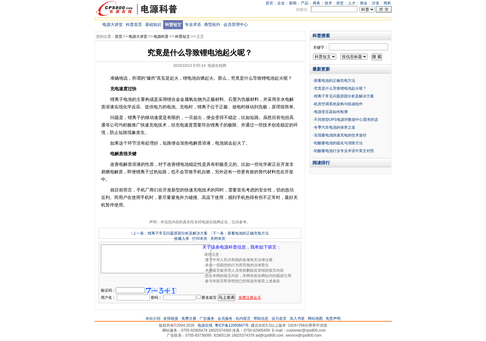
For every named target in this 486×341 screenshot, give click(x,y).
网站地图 (315, 318)
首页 (269, 3)
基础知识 (153, 24)
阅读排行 (321, 162)
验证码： (108, 290)
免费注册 (188, 318)
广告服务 (206, 318)
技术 (328, 3)
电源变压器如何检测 (331, 112)
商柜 (387, 3)
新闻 (293, 3)
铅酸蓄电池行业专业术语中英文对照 (344, 151)
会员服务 (225, 318)
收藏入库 (181, 238)
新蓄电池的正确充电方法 (334, 80)
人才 (352, 3)
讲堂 (340, 3)
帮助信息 (260, 318)
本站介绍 (152, 318)
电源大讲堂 (112, 24)
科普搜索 (321, 35)
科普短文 (173, 24)
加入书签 (297, 318)
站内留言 (243, 318)
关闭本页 (217, 238)
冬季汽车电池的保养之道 (334, 127)
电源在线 (205, 325)
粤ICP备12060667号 (232, 325)
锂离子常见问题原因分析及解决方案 (344, 96)
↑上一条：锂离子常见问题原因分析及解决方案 (169, 233)
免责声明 (333, 318)
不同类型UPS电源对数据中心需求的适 (346, 119)
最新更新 (321, 69)
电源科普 (161, 36)
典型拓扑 (212, 24)
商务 (316, 3)
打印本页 (199, 238)
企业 (281, 3)
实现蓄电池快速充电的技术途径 (340, 135)
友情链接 (170, 318)
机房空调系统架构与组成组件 (338, 104)
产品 (304, 3)
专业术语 (193, 24)
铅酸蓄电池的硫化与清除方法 (338, 143)
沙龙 (375, 3)
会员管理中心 (235, 24)
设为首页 (279, 318)
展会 (363, 3)
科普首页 (134, 24)
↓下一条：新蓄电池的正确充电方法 (240, 233)
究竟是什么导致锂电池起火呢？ (340, 88)
